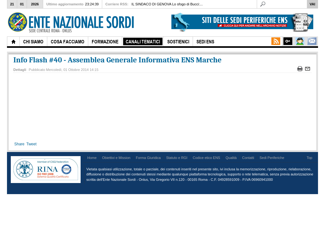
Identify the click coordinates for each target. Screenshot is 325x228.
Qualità (231, 158)
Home (91, 158)
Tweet (31, 144)
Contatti (248, 158)
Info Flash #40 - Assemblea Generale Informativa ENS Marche (117, 59)
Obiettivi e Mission (116, 158)
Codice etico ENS (206, 158)
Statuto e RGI (176, 158)
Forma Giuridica (148, 158)
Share (19, 144)
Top (309, 158)
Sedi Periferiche (272, 158)
